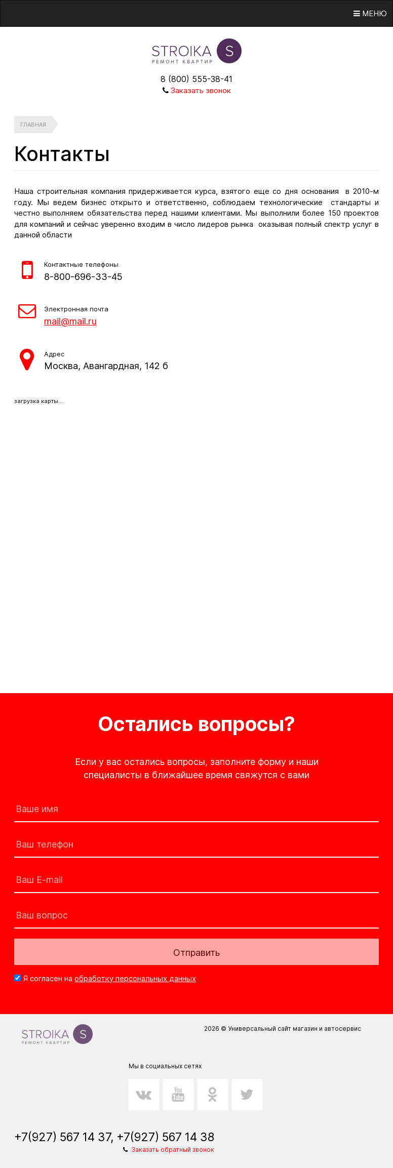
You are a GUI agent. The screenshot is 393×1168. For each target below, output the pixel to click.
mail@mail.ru (70, 321)
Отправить (196, 952)
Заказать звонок (201, 90)
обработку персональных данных (135, 978)
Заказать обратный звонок (172, 1149)
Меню (370, 13)
